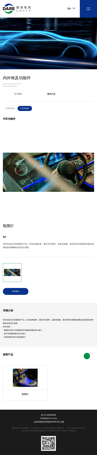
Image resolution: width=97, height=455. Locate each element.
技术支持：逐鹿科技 (68, 431)
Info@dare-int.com (48, 418)
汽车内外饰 (10, 108)
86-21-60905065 (48, 415)
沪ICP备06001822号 (53, 431)
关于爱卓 (18, 94)
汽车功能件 (24, 108)
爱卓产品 (51, 94)
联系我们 (15, 291)
